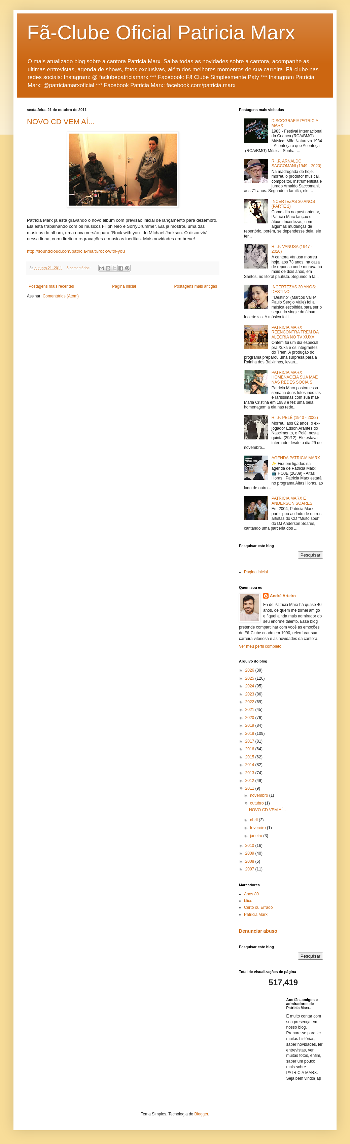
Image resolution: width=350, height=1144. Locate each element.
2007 (250, 869)
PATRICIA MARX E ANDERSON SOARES (292, 500)
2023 (250, 694)
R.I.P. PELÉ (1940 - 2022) (295, 417)
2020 (250, 717)
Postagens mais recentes (51, 286)
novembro (259, 795)
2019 (250, 725)
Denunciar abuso (258, 931)
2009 (250, 853)
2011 (250, 788)
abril (254, 820)
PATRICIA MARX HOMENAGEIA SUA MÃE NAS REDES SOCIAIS (295, 377)
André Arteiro (283, 596)
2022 (250, 702)
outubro (257, 803)
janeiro (256, 835)
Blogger (201, 1114)
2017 (250, 741)
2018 (250, 733)
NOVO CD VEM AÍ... (60, 121)
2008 (250, 861)
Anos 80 (251, 894)
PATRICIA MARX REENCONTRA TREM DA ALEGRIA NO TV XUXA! (295, 332)
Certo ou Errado (258, 907)
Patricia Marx (256, 914)
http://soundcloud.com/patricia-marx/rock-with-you (76, 251)
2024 (250, 686)
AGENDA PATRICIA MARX (296, 458)
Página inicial (124, 286)
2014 (250, 764)
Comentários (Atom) (61, 296)
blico (248, 900)
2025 (250, 678)
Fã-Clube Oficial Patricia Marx (161, 32)
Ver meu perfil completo (260, 646)
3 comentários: (79, 268)
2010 (250, 845)
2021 (250, 709)
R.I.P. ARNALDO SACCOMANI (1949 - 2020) (296, 163)
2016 (250, 749)
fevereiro (258, 827)
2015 (250, 757)
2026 (250, 670)
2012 (250, 780)
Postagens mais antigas (195, 286)
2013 (250, 773)
